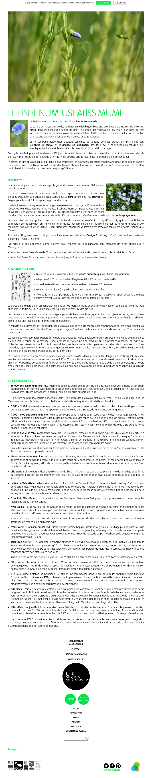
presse (76, 716)
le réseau (76, 647)
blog (76, 707)
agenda (76, 720)
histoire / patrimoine (76, 652)
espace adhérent (83, 697)
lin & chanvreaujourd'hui (76, 641)
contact (70, 698)
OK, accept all (104, 2)
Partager (12, 747)
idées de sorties (76, 658)
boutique (76, 725)
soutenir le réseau (76, 729)
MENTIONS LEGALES (112, 768)
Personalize (120, 2)
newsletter (76, 711)
